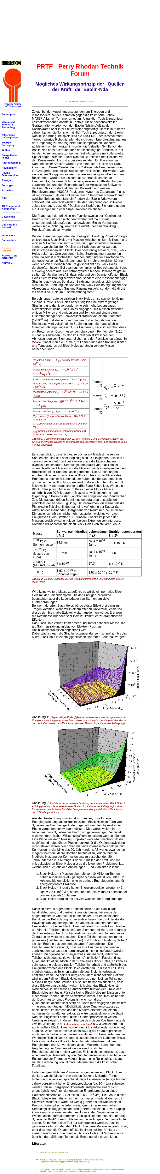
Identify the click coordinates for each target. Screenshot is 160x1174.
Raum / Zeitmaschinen (10, 174)
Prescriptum (9, 114)
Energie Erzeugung (8, 143)
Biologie (6, 180)
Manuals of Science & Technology (8, 124)
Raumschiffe (9, 167)
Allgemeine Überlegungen (10, 136)
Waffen (6, 150)
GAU (4, 198)
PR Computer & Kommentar (11, 207)
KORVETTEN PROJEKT (9, 256)
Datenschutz (9, 240)
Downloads (8, 216)
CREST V (7, 263)
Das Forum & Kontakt (9, 225)
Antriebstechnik (11, 162)
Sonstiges (8, 185)
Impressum (8, 235)
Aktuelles (7, 190)
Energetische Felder (9, 156)
